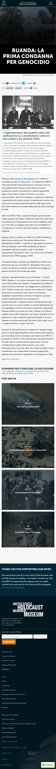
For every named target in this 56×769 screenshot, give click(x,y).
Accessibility (7, 765)
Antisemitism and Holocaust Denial (14, 703)
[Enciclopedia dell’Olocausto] (28, 3)
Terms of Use (7, 753)
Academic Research (8, 690)
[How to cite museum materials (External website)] (7, 83)
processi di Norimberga (24, 179)
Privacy (5, 759)
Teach (4, 681)
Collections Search (8, 719)
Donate (5, 669)
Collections (6, 685)
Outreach (5, 707)
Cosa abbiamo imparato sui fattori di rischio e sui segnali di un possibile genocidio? (25, 372)
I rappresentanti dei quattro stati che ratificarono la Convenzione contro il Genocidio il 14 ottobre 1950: (26, 135)
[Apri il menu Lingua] (31, 88)
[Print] (34, 83)
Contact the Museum (10, 747)
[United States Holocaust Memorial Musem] (28, 609)
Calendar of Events (8, 660)
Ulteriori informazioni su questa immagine (38, 75)
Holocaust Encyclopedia (10, 715)
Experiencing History (9, 732)
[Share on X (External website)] (20, 83)
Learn (4, 677)
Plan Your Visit (7, 652)
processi (18, 88)
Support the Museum (9, 665)
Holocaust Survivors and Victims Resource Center (19, 724)
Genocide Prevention (9, 699)
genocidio (10, 88)
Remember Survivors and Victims (13, 694)
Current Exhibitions (8, 656)
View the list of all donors (13, 587)
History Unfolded (8, 728)
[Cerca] (50, 3)
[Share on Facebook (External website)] (23, 83)
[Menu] (3, 3)
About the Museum (9, 742)
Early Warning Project (9, 737)
